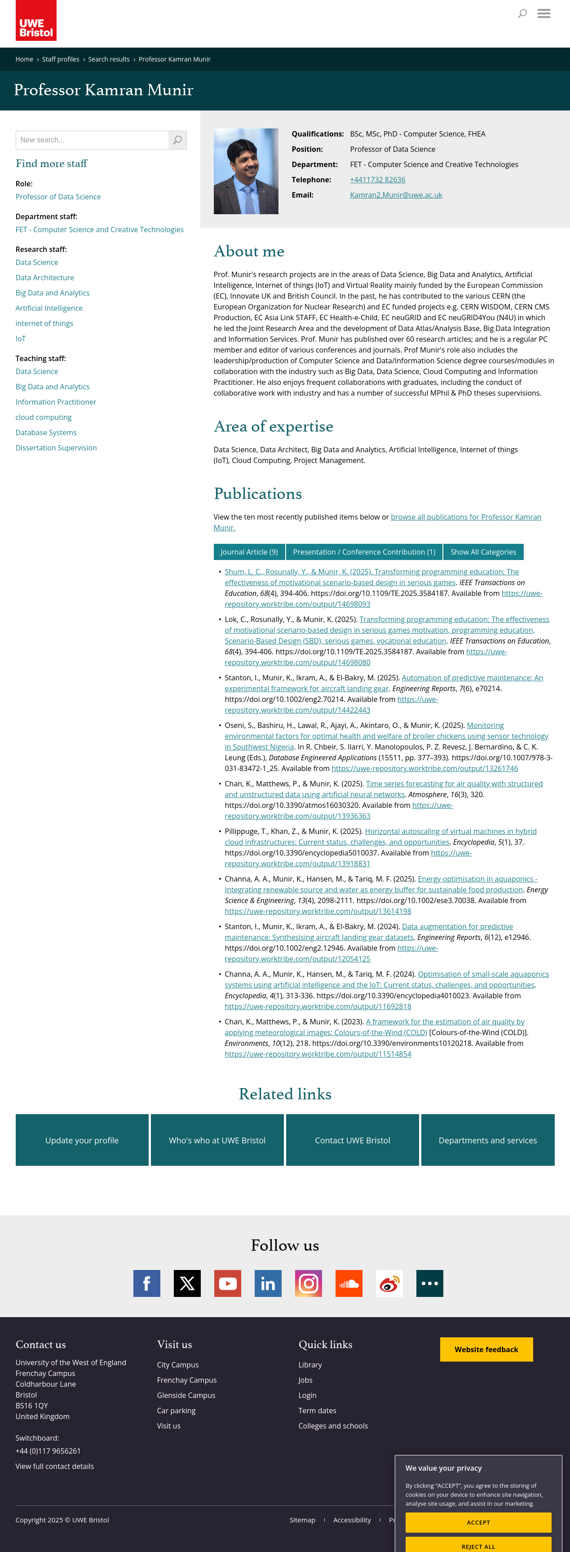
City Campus (178, 1365)
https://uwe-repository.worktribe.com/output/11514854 (318, 1054)
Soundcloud (349, 1283)
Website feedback (487, 1349)
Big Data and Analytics (53, 293)
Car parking (176, 1410)
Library (310, 1365)
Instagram (308, 1283)
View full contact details (55, 1466)
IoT (21, 339)
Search (522, 13)
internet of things (45, 323)
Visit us (169, 1426)
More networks (429, 1283)
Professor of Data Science (58, 197)
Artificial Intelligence (49, 308)
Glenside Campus (186, 1395)
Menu (544, 13)
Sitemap (302, 1519)
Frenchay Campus (187, 1380)
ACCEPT (478, 1538)
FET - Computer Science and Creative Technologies (100, 229)
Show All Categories (483, 552)
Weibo (389, 1283)
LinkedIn (268, 1283)
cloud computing (44, 417)
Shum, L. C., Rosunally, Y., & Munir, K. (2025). (300, 572)
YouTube (227, 1283)
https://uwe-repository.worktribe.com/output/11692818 (318, 1006)
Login (308, 1395)
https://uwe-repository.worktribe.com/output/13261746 (424, 768)
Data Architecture (45, 277)
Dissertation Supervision (56, 448)
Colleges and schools (333, 1426)
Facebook (146, 1283)
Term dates (317, 1410)
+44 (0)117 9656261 (48, 1451)
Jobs (306, 1380)
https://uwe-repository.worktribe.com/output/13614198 (318, 911)
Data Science (37, 262)
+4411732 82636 (378, 180)
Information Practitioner (56, 402)
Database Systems (46, 432)
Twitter (187, 1283)
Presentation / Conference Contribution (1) (364, 552)
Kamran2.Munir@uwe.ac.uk (396, 195)
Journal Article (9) (249, 552)
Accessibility (352, 1519)
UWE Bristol (90, 1519)
